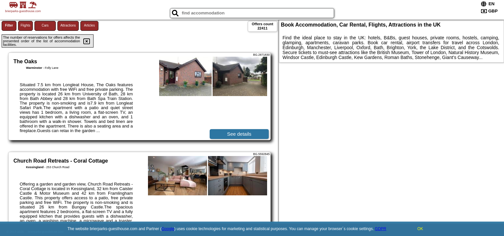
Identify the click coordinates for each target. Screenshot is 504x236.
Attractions (68, 25)
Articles (89, 25)
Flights (25, 25)
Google (167, 228)
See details (239, 134)
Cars (45, 25)
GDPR (381, 228)
